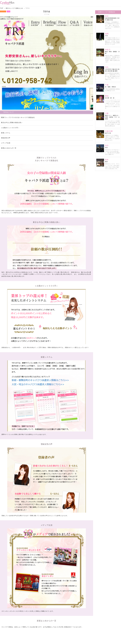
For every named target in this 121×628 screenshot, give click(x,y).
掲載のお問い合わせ (60, 623)
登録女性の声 (5, 138)
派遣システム (5, 133)
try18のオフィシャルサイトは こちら (46, 608)
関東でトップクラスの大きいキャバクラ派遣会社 (18, 118)
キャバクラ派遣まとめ (58, 625)
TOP (1, 8)
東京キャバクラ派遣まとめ (14, 8)
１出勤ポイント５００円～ (11, 128)
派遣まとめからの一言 (8, 148)
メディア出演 (5, 143)
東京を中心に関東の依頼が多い (11, 123)
